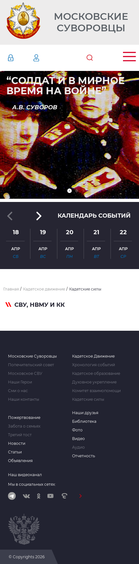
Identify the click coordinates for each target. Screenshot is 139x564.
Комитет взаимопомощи (96, 391)
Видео (78, 439)
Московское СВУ (25, 373)
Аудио (78, 447)
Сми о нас (18, 391)
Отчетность (83, 456)
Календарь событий (94, 215)
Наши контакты (23, 399)
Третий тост (20, 435)
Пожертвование (24, 418)
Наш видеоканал (25, 474)
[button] (69, 191)
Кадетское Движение (93, 356)
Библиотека (84, 421)
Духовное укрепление (94, 382)
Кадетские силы (88, 399)
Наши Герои (20, 382)
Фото (77, 430)
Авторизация (20, 58)
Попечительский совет (31, 365)
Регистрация (46, 58)
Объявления (20, 461)
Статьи (15, 452)
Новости (16, 443)
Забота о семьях (24, 426)
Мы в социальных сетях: (32, 484)
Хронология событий (93, 365)
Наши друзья (85, 413)
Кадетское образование (96, 373)
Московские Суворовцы (91, 22)
